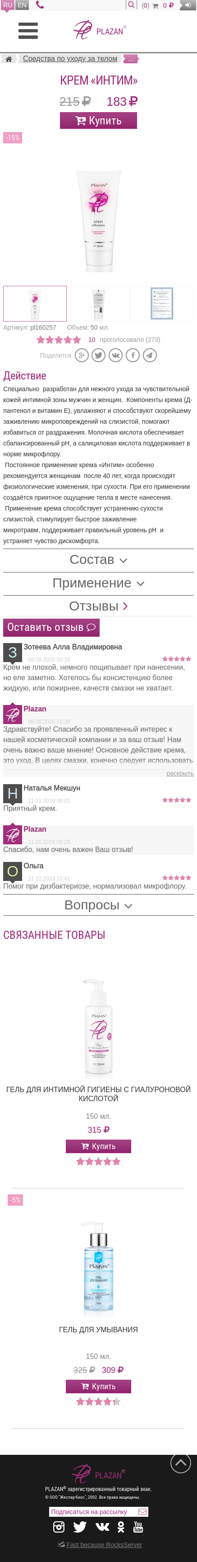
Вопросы (92, 904)
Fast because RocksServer (104, 1544)
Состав (91, 559)
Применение (92, 582)
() (150, 5)
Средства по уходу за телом (70, 58)
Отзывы (94, 605)
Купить (105, 120)
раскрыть (180, 773)
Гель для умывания (98, 1330)
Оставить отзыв (51, 627)
